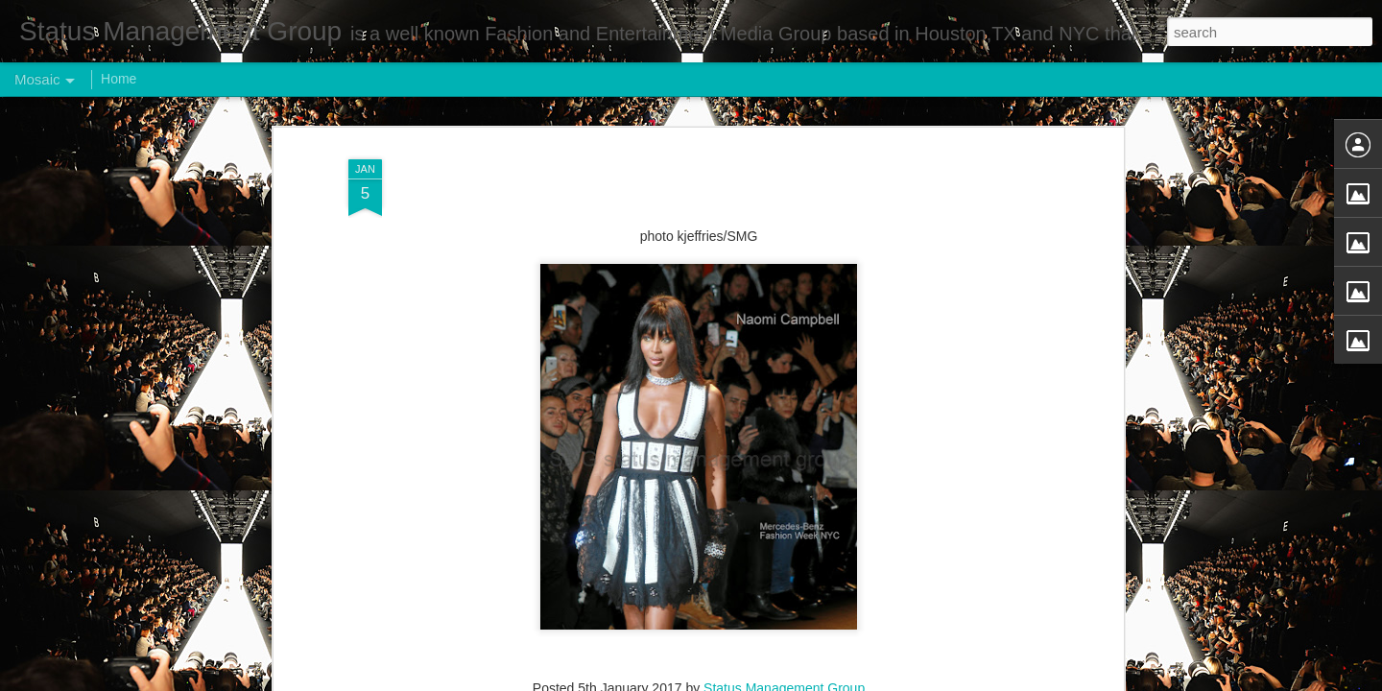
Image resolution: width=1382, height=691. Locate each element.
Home (118, 78)
